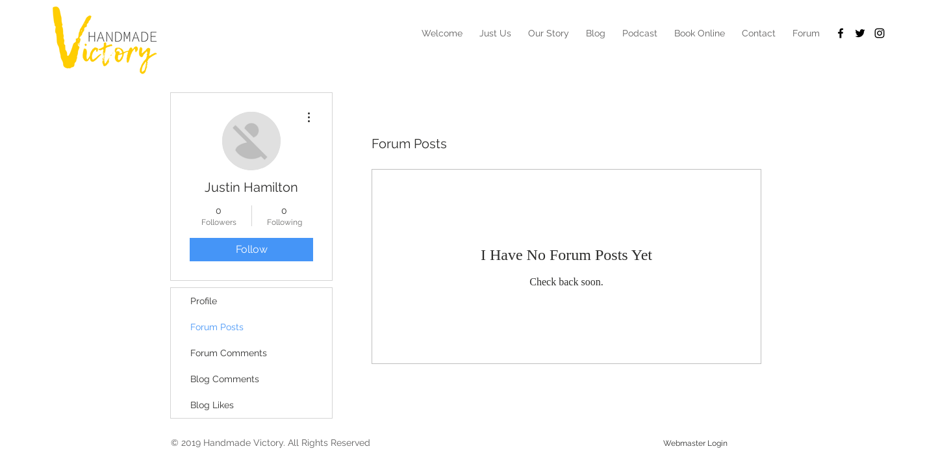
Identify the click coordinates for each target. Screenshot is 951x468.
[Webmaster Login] (695, 443)
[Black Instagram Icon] (879, 33)
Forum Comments (228, 353)
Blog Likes (212, 405)
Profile (203, 301)
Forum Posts (217, 327)
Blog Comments (224, 379)
